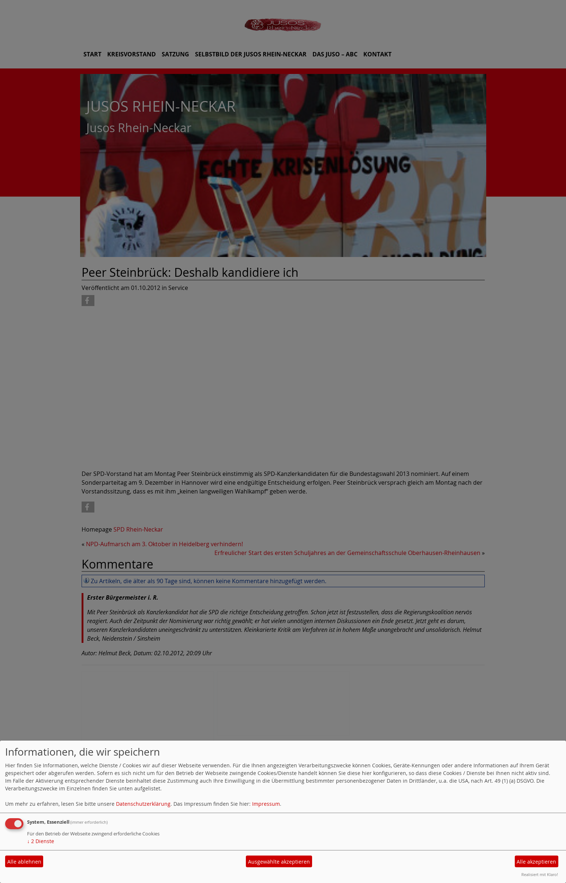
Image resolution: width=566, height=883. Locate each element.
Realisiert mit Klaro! (539, 874)
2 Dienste (40, 841)
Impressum (266, 803)
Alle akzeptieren (536, 861)
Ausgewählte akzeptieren (279, 861)
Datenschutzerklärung (143, 803)
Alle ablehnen (24, 861)
